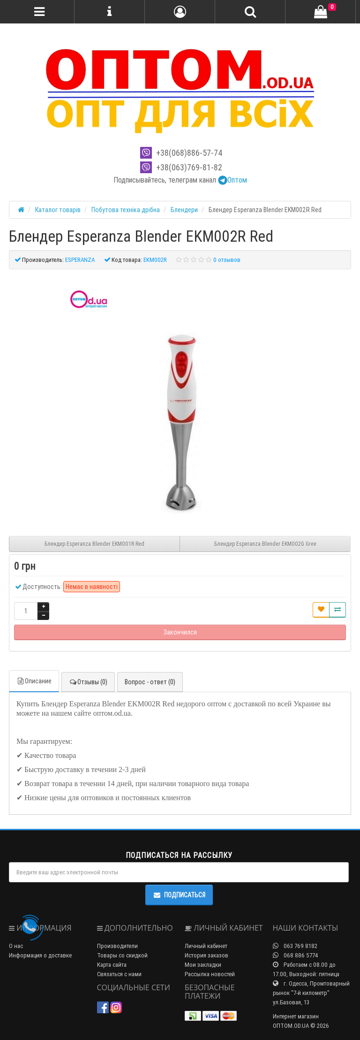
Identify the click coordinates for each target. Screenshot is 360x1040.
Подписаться (179, 895)
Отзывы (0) (88, 682)
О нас (16, 946)
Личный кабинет (206, 946)
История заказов (206, 955)
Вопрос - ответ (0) (150, 682)
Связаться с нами (119, 974)
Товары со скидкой (122, 955)
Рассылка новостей (210, 974)
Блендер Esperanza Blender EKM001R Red (94, 543)
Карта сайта (112, 965)
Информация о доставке (40, 955)
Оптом (232, 179)
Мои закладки (203, 965)
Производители (117, 946)
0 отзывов (226, 260)
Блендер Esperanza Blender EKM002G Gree (265, 543)
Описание (34, 681)
